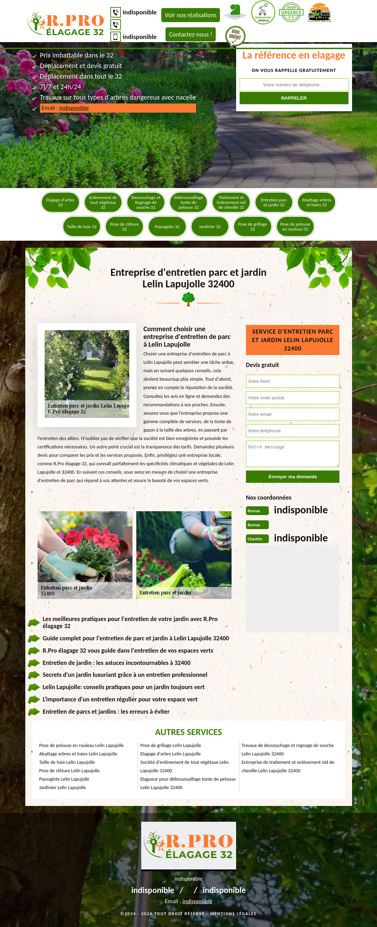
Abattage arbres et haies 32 (316, 202)
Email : (65, 108)
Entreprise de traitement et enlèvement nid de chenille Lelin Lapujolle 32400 (288, 766)
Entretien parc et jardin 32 (274, 202)
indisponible (140, 12)
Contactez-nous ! (190, 34)
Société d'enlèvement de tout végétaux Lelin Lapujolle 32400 (185, 766)
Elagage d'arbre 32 (60, 202)
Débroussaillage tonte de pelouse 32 (188, 202)
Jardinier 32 (210, 226)
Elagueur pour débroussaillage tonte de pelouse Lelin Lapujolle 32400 (188, 783)
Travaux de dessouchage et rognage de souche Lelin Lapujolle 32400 (288, 749)
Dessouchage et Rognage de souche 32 (145, 202)
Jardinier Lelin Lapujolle (62, 788)
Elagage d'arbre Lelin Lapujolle (171, 754)
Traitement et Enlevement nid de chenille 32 (231, 202)
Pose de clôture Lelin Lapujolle (69, 771)
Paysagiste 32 (167, 226)
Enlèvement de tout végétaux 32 (103, 202)
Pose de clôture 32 (124, 226)
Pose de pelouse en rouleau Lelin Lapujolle (81, 745)
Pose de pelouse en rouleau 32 (295, 226)
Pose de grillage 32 (252, 226)
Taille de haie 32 (82, 226)
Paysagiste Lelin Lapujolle (64, 779)
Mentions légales (233, 913)
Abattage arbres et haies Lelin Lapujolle (78, 754)
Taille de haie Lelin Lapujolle (67, 762)
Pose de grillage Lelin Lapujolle (171, 745)
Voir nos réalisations (190, 15)
